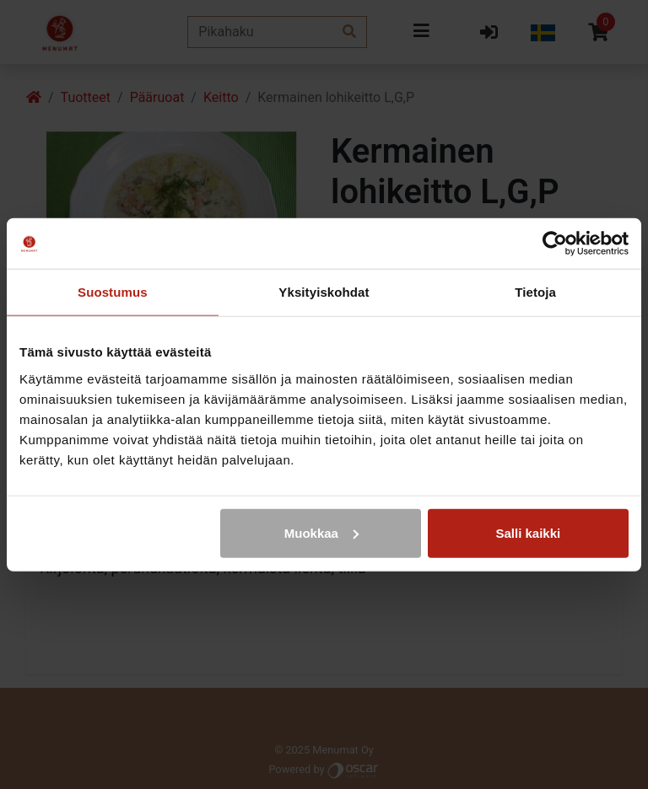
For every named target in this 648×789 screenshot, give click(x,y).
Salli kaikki (528, 532)
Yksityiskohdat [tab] (323, 292)
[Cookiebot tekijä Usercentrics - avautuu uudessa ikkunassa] (555, 243)
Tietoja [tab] (535, 292)
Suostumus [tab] (113, 292)
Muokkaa (321, 532)
